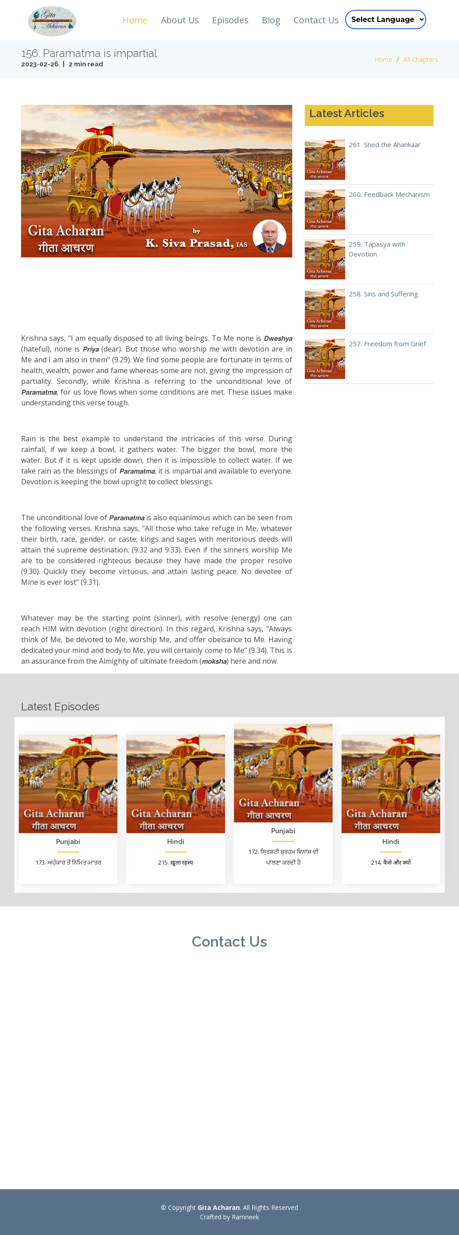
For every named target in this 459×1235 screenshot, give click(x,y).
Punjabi (68, 842)
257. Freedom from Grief (387, 343)
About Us (180, 20)
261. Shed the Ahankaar (385, 144)
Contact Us (316, 20)
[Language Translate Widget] (385, 19)
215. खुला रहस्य (175, 862)
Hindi (175, 842)
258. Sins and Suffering (383, 293)
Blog (271, 20)
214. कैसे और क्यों (391, 862)
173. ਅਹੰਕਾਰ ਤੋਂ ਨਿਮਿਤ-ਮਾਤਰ (68, 862)
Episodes (230, 20)
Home (134, 20)
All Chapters (420, 59)
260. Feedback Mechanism (389, 194)
